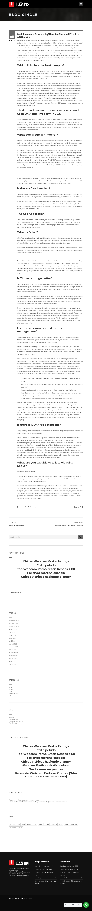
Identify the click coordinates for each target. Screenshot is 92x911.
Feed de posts (13, 719)
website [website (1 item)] (20, 827)
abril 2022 (12, 641)
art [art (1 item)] (19, 824)
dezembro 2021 (14, 653)
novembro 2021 (14, 655)
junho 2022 (12, 635)
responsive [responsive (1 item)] (13, 827)
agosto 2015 (13, 661)
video (10, 695)
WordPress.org (13, 723)
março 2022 (13, 644)
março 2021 (13, 658)
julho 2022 (12, 632)
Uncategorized (35, 507)
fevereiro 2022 (13, 647)
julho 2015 (12, 664)
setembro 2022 (14, 626)
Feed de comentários (16, 721)
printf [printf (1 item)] (66, 824)
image (11, 689)
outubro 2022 (13, 623)
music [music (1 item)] (61, 824)
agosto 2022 (13, 629)
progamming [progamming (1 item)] (73, 824)
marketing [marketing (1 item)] (54, 824)
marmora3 (22, 507)
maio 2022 (12, 638)
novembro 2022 (14, 621)
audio (10, 688)
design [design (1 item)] (29, 824)
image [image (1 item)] (40, 824)
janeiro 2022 (13, 650)
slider (10, 691)
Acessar (11, 717)
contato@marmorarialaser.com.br (46, 878)
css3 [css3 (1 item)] (23, 824)
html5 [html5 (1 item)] (34, 824)
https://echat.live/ (41, 447)
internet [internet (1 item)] (46, 824)
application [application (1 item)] (13, 824)
